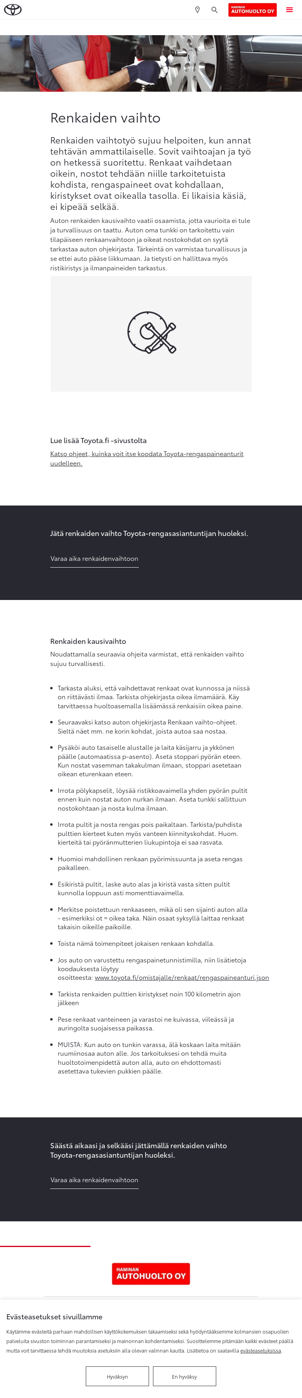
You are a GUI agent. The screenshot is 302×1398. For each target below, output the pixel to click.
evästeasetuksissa (260, 1350)
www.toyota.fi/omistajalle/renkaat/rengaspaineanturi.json (182, 976)
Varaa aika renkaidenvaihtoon (94, 557)
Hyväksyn (117, 1376)
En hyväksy (184, 1376)
